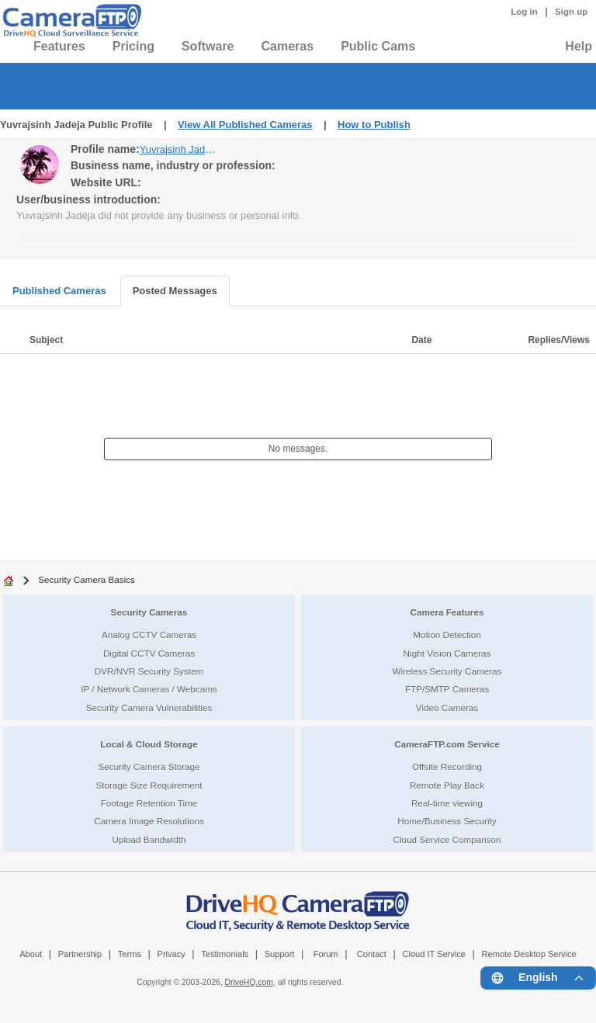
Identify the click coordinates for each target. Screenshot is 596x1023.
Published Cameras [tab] (59, 290)
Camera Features (447, 612)
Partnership (80, 954)
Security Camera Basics (86, 579)
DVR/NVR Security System (149, 671)
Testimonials (224, 954)
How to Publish (374, 124)
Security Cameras (149, 612)
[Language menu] (538, 978)
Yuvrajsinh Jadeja (178, 149)
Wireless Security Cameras (447, 671)
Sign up (571, 11)
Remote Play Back (447, 785)
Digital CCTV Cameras (149, 653)
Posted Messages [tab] (175, 290)
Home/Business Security (446, 821)
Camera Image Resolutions (149, 821)
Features (59, 46)
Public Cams (378, 46)
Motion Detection (447, 634)
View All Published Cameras (245, 124)
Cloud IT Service (433, 954)
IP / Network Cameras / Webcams (149, 689)
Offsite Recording (447, 766)
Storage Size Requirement (148, 785)
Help (578, 46)
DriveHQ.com (249, 982)
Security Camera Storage (148, 766)
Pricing (133, 46)
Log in (524, 11)
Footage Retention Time (149, 803)
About (30, 954)
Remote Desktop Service (529, 954)
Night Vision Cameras (447, 653)
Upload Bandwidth (149, 839)
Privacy (171, 954)
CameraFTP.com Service (447, 744)
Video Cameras (447, 707)
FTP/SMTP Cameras (447, 689)
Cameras (288, 46)
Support (280, 954)
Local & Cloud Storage (148, 744)
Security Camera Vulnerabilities (149, 707)
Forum (326, 954)
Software (208, 46)
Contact (371, 954)
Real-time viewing (447, 803)
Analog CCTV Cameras (149, 634)
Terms (129, 954)
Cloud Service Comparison (447, 839)
